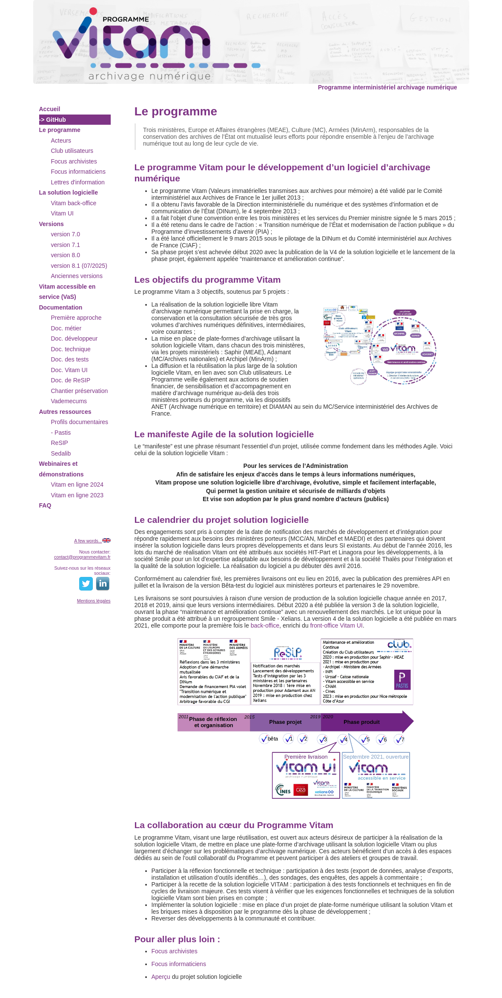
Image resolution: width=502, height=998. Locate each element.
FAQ (45, 505)
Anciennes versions (77, 275)
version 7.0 (65, 234)
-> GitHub (52, 119)
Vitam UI (62, 213)
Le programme (59, 129)
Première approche (76, 317)
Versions (51, 224)
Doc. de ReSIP (71, 380)
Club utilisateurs (72, 150)
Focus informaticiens (78, 171)
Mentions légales (94, 600)
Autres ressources (65, 411)
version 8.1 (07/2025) (79, 265)
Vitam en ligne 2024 (77, 484)
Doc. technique (71, 349)
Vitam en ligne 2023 (77, 495)
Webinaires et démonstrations (61, 469)
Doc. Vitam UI (69, 370)
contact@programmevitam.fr (82, 556)
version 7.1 (65, 244)
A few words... (88, 540)
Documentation (61, 307)
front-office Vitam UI (336, 625)
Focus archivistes (74, 161)
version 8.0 (65, 255)
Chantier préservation (79, 390)
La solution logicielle (68, 192)
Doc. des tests (70, 359)
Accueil (49, 109)
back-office (265, 625)
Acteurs (61, 140)
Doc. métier (66, 328)
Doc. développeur (74, 338)
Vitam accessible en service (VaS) (67, 292)
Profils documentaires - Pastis (80, 427)
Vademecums (69, 401)
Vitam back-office (74, 203)
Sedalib (61, 453)
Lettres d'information (78, 182)
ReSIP (59, 442)
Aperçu (161, 976)
